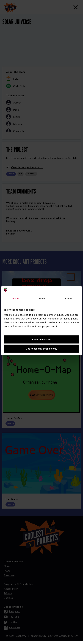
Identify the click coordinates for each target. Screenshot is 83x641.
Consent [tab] (14, 298)
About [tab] (68, 298)
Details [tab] (41, 298)
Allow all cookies (41, 339)
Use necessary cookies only (41, 348)
